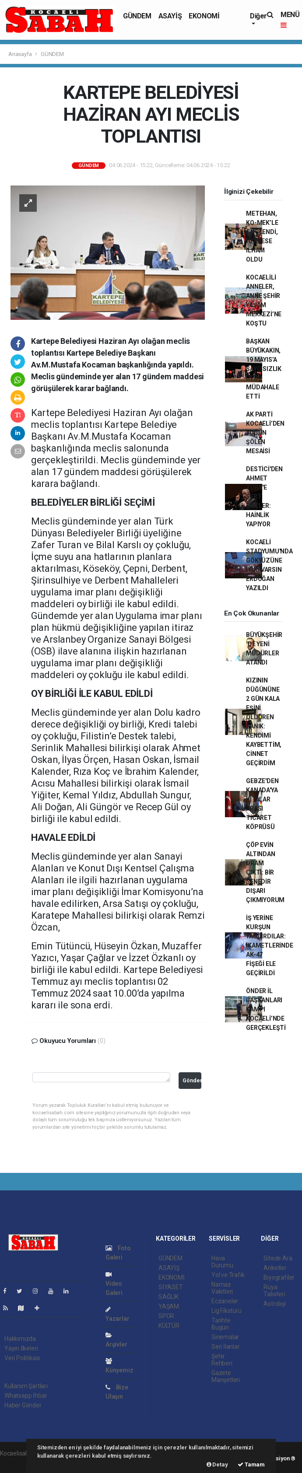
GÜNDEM (137, 16)
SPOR (166, 1315)
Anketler (274, 1267)
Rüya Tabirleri (274, 1291)
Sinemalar (225, 1336)
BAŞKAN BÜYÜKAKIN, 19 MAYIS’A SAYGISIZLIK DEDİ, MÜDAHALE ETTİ (263, 369)
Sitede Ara (277, 1258)
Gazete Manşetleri (225, 1376)
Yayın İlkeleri (21, 1348)
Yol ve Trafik (228, 1274)
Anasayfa (20, 54)
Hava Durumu (222, 1262)
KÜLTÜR (168, 1325)
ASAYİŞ (170, 16)
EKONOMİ (204, 16)
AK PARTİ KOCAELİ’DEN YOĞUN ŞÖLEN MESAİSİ (265, 433)
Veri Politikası (22, 1357)
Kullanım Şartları (26, 1385)
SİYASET (170, 1287)
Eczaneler (224, 1301)
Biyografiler (279, 1277)
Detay (217, 1464)
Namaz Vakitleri (222, 1288)
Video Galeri (114, 1283)
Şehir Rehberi (221, 1360)
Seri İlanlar (225, 1346)
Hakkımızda (20, 1338)
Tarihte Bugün (221, 1324)
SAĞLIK (168, 1296)
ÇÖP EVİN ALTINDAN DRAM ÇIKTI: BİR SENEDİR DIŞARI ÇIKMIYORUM (265, 872)
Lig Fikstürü (226, 1310)
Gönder (192, 1080)
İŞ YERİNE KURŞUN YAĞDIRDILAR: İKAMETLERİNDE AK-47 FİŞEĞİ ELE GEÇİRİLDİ (269, 945)
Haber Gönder (23, 1405)
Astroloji (274, 1303)
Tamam (251, 1464)
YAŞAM (168, 1306)
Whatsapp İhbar (25, 1395)
